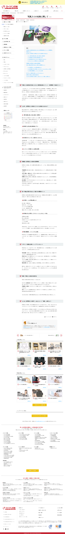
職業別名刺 (5, 92)
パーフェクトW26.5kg (22, 436)
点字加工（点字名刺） (7, 68)
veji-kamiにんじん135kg (54, 438)
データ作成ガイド (41, 507)
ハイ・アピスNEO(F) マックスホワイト (9, 443)
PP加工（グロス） (47, 487)
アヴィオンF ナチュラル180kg (39, 444)
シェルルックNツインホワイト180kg (9, 455)
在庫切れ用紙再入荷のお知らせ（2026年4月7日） (39, 1)
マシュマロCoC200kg (7, 435)
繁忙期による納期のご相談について (37, 3)
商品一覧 (16, 10)
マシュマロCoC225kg (54, 436)
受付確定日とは (21, 513)
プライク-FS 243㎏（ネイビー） (8, 461)
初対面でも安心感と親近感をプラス (35, 57)
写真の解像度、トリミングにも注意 (35, 70)
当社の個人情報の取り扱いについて (9, 519)
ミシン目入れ (6, 80)
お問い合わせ (55, 10)
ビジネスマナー (6, 94)
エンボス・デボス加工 (6, 497)
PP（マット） (6, 73)
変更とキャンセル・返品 (23, 516)
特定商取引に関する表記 (7, 514)
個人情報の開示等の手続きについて (9, 521)
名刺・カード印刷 (7, 21)
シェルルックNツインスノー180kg (8, 456)
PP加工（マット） (27, 487)
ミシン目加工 (26, 482)
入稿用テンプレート (26, 10)
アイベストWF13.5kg (7, 440)
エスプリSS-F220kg (38, 434)
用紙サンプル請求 (32, 470)
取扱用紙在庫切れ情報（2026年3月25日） (38, 2)
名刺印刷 (5, 90)
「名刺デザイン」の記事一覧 (39, 404)
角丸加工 (4, 482)
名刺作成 (5, 99)
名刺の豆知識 (6, 103)
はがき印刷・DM (7, 41)
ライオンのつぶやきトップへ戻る (39, 415)
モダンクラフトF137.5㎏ (54, 437)
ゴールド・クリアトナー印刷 (8, 82)
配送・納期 (40, 512)
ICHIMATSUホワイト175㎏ (7, 453)
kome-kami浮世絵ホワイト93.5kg (55, 441)
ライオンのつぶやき (19, 21)
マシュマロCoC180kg (7, 434)
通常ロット (7, 26)
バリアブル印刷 (6, 75)
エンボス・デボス (6, 64)
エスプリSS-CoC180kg (22, 437)
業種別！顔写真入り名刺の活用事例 (33, 63)
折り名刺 (7, 31)
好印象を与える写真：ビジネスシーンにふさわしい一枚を (39, 69)
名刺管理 (5, 106)
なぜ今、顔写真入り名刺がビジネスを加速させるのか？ (37, 53)
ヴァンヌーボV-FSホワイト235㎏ (39, 435)
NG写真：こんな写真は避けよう (35, 67)
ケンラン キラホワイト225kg (8, 452)
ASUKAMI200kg (6, 454)
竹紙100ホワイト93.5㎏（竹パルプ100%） (41, 437)
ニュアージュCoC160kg (7, 442)
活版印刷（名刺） (6, 35)
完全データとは (21, 511)
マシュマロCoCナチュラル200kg (8, 436)
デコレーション (6, 66)
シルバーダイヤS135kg (7, 441)
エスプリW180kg (53, 440)
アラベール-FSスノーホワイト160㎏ (24, 434)
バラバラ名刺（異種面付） (9, 24)
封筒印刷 (5, 44)
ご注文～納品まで (22, 509)
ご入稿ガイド (36, 10)
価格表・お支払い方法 (42, 510)
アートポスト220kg (6, 437)
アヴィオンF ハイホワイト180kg (39, 441)
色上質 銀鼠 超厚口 (37, 436)
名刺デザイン (26, 21)
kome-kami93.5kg (37, 440)
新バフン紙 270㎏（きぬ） (7, 462)
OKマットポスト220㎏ (7, 439)
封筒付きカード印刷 (7, 47)
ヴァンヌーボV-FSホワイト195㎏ (24, 435)
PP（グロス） (6, 71)
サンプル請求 (59, 512)
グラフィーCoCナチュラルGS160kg (40, 442)
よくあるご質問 (59, 507)
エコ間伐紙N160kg (53, 435)
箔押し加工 (46, 492)
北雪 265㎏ (5, 463)
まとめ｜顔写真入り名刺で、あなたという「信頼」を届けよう (38, 76)
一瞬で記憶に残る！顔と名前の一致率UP (36, 55)
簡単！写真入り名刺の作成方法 (32, 74)
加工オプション (6, 57)
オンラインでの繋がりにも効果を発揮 (36, 60)
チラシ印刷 (6, 38)
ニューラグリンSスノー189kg (8, 457)
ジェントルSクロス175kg (38, 443)
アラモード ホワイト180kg (23, 438)
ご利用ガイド (7, 10)
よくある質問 (45, 10)
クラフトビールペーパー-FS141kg (55, 439)
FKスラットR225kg (53, 434)
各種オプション (41, 517)
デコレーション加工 (27, 492)
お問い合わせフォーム (41, 421)
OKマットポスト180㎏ (7, 438)
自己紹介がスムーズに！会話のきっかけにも (37, 59)
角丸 (4, 59)
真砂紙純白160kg (6, 458)
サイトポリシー (6, 526)
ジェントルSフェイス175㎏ (23, 439)
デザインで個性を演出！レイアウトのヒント (35, 73)
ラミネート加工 (46, 482)
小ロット (6, 28)
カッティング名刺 (6, 33)
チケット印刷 (6, 50)
